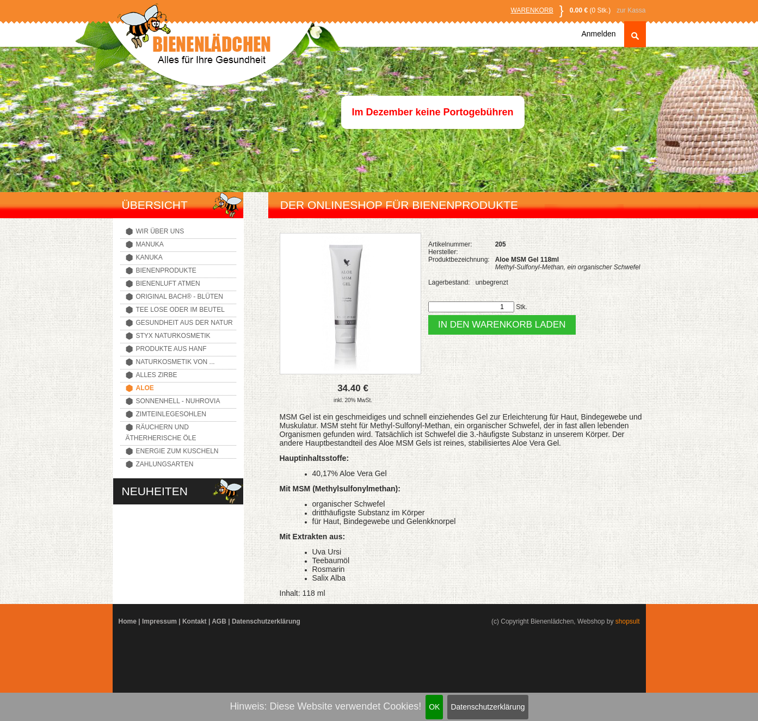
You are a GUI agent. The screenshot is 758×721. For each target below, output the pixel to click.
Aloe (145, 388)
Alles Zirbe (156, 375)
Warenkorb (532, 10)
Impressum (159, 621)
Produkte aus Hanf (171, 349)
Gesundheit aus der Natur (184, 322)
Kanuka (149, 257)
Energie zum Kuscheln (177, 451)
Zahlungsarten (165, 464)
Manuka (150, 244)
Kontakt (194, 621)
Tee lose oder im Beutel (180, 309)
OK (434, 706)
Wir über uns (160, 231)
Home (128, 621)
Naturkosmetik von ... (175, 362)
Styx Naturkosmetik (173, 336)
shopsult (627, 621)
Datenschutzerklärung (488, 706)
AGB (219, 621)
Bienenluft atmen (168, 283)
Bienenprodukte (166, 270)
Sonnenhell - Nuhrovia (178, 401)
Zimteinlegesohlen (171, 414)
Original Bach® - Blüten (179, 296)
